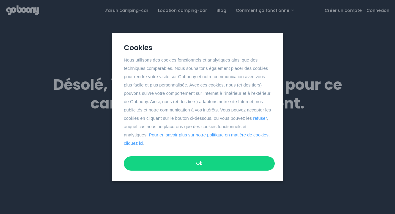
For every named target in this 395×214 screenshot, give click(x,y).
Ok (199, 163)
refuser (260, 118)
